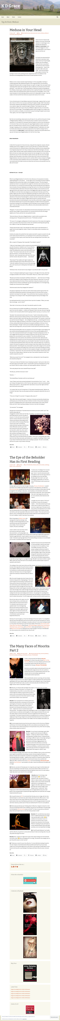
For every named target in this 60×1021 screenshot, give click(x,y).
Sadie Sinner (40, 625)
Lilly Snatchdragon (33, 625)
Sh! (22, 796)
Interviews (23, 653)
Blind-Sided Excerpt (26, 33)
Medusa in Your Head (25, 30)
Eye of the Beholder (29, 464)
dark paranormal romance (35, 33)
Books (13, 17)
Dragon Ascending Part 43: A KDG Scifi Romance (20, 993)
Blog (19, 33)
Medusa (42, 33)
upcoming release (18, 34)
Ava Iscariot (43, 623)
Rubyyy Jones (12, 466)
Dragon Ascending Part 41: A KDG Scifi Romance (20, 997)
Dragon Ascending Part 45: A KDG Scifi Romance (20, 989)
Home (2, 17)
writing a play (18, 466)
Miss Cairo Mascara (17, 625)
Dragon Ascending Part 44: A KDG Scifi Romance (20, 991)
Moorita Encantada (40, 464)
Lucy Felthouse (17, 762)
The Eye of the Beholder (33, 655)
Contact (19, 17)
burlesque (32, 653)
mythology (47, 464)
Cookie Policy (24, 1018)
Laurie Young (20, 627)
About (8, 17)
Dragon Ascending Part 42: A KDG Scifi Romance (20, 995)
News (21, 464)
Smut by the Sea (21, 809)
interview (43, 653)
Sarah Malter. (29, 627)
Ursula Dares (46, 625)
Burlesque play (38, 653)
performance (25, 655)
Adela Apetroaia (13, 627)
